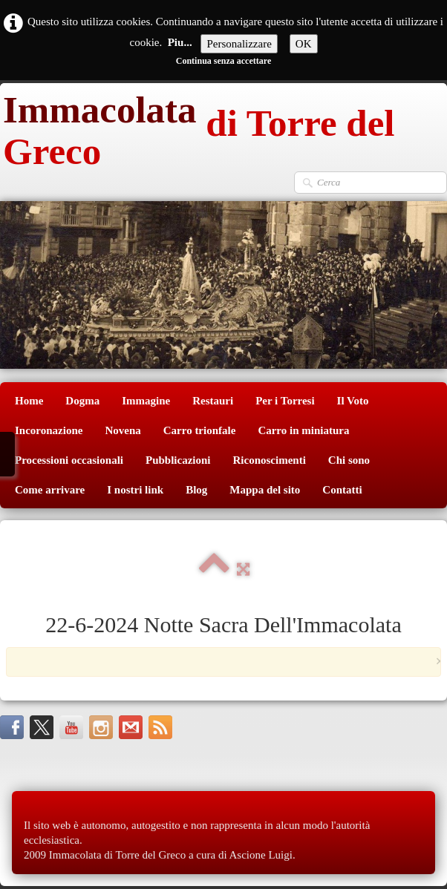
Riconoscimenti (269, 460)
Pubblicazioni (178, 460)
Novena (122, 430)
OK (304, 44)
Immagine (146, 401)
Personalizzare (238, 44)
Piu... (180, 42)
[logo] (223, 127)
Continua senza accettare (223, 61)
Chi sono (349, 460)
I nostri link (135, 490)
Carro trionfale (199, 430)
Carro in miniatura (303, 430)
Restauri (212, 401)
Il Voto (353, 401)
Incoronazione (48, 430)
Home (29, 401)
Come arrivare (50, 490)
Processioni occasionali (69, 460)
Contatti (342, 490)
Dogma (82, 401)
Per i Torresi (284, 401)
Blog (196, 490)
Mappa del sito (264, 490)
